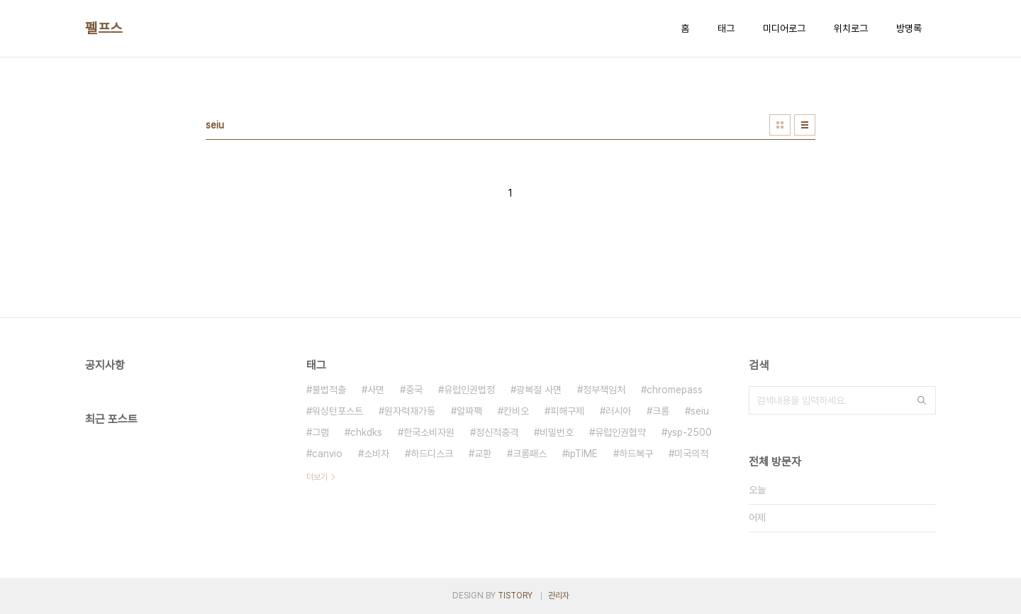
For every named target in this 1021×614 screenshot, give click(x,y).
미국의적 (691, 453)
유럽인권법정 (469, 389)
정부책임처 (604, 389)
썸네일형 (780, 125)
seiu (700, 411)
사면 (375, 389)
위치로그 (851, 28)
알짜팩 (469, 411)
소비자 (376, 453)
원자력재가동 (409, 411)
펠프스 (104, 28)
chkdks (366, 432)
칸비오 (516, 411)
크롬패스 (530, 453)
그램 (320, 432)
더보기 (317, 477)
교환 (482, 453)
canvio (327, 453)
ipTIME (583, 453)
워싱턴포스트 (337, 411)
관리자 (558, 596)
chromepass (675, 389)
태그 (726, 28)
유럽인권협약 (620, 432)
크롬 (660, 411)
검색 (921, 400)
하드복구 (636, 453)
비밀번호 (557, 432)
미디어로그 (784, 28)
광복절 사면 (539, 389)
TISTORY (515, 596)
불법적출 (329, 389)
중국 (414, 389)
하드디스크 (432, 453)
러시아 (618, 411)
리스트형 (804, 125)
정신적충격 (497, 432)
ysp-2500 (689, 432)
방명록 (909, 28)
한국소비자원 (428, 432)
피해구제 (567, 411)
